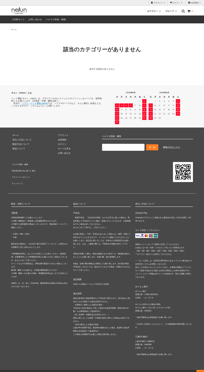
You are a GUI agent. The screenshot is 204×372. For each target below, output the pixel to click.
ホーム (14, 29)
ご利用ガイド (18, 19)
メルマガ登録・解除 (56, 19)
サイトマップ (17, 177)
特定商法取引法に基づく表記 (25, 168)
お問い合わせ (35, 19)
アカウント (158, 2)
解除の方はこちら (171, 146)
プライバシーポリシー (21, 172)
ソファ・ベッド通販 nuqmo (35, 103)
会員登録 (194, 2)
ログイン (176, 2)
